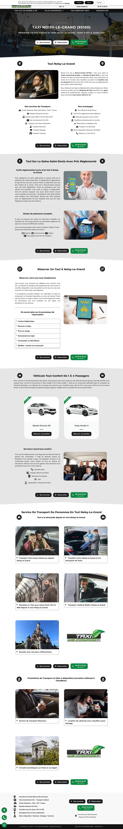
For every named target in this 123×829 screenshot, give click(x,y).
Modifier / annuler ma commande (30, 346)
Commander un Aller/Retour (28, 341)
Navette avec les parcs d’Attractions (35, 652)
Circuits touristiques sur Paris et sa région (38, 768)
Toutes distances (82, 6)
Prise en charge (24, 331)
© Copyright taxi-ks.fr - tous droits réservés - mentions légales (40, 826)
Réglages (68, 3)
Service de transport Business (32, 721)
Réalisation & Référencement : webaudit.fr (89, 826)
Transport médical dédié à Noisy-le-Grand (86, 605)
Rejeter (91, 2)
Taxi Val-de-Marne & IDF (26, 11)
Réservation (102, 11)
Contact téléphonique (26, 321)
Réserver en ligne (24, 326)
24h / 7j (61, 6)
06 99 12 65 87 (102, 6)
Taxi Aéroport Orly (80, 11)
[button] (37, 321)
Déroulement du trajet (26, 336)
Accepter (80, 2)
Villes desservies (54, 10)
